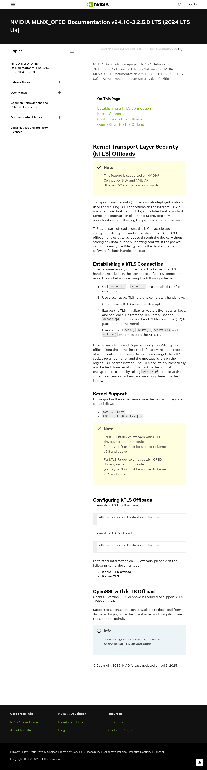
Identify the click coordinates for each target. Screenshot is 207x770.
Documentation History (26, 117)
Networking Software (110, 69)
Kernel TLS (110, 576)
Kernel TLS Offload (116, 572)
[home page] (98, 4)
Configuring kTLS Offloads (119, 119)
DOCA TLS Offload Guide (133, 644)
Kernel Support (110, 113)
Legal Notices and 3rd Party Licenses (29, 130)
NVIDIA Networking (155, 64)
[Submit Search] (178, 49)
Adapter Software (144, 69)
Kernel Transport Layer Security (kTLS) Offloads (138, 79)
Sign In (192, 4)
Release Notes (20, 82)
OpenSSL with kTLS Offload (120, 124)
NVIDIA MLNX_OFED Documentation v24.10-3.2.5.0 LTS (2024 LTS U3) (138, 74)
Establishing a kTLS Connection (124, 108)
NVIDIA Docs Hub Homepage (115, 64)
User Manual (19, 92)
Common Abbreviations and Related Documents (29, 105)
